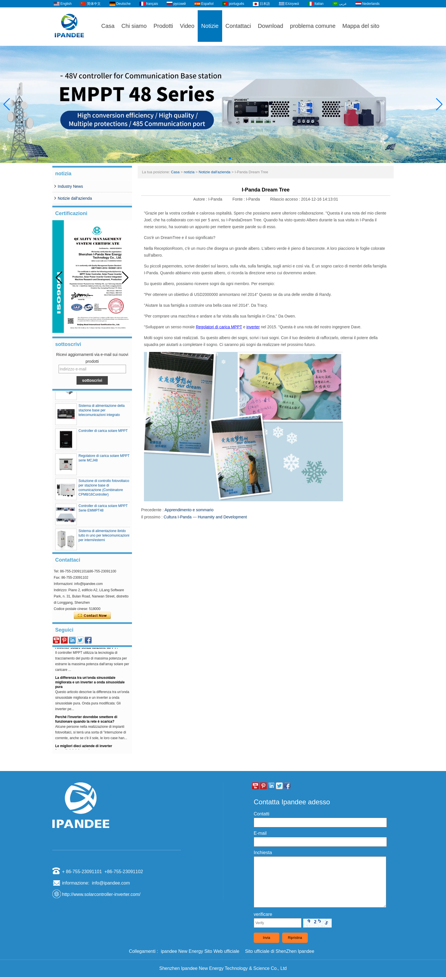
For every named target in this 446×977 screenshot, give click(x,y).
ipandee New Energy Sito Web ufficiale (200, 951)
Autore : (200, 199)
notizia (189, 172)
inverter (253, 327)
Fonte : (239, 199)
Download (270, 26)
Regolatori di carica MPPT (219, 327)
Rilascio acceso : (285, 199)
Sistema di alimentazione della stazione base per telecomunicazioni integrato (102, 412)
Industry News (70, 186)
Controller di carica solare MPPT (103, 433)
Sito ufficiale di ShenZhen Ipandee (279, 951)
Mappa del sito (360, 26)
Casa (108, 26)
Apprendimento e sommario (189, 510)
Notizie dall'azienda (75, 198)
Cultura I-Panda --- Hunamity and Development (205, 517)
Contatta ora (92, 615)
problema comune (313, 26)
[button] (216, 158)
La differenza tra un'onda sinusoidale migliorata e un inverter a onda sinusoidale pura (90, 684)
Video (187, 26)
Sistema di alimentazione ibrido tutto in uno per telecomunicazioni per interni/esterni (104, 537)
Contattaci (238, 26)
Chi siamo (134, 26)
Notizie (209, 26)
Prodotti (163, 26)
